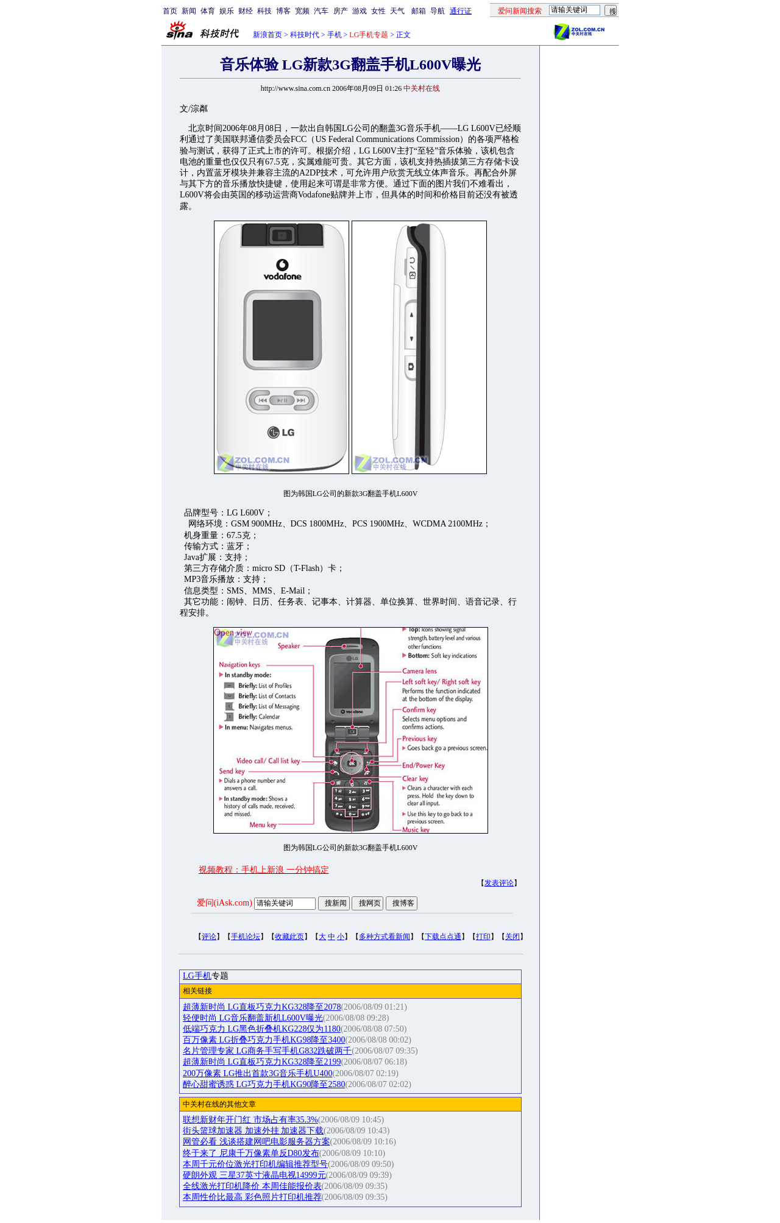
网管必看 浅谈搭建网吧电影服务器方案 (256, 1141)
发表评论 (499, 883)
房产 (340, 11)
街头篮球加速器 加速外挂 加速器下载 (253, 1130)
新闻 (189, 11)
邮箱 (418, 11)
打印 (483, 936)
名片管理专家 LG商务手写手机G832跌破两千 (267, 1050)
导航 (437, 11)
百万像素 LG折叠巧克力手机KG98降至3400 (264, 1039)
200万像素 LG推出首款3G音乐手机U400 (257, 1073)
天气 (397, 11)
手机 (334, 34)
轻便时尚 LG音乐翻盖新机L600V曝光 (253, 1018)
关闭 (512, 936)
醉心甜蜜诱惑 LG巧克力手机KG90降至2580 (264, 1084)
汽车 (321, 11)
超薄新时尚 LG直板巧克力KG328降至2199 (262, 1061)
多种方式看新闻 (384, 936)
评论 (209, 936)
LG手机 (197, 975)
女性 (378, 11)
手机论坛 (245, 936)
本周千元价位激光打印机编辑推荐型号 (255, 1164)
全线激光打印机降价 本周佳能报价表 (252, 1186)
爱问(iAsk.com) (224, 902)
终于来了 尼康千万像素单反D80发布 (251, 1153)
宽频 (302, 11)
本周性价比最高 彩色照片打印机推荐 (252, 1197)
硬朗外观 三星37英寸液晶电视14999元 (254, 1175)
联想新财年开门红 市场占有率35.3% (250, 1119)
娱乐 (226, 11)
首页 (170, 11)
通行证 (461, 11)
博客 (283, 11)
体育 (207, 11)
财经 (245, 11)
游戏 (359, 11)
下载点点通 (443, 936)
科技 (264, 11)
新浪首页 (267, 34)
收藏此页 (289, 936)
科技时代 (304, 34)
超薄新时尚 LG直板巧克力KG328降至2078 (262, 1007)
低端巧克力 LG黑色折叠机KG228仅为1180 (262, 1028)
